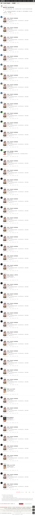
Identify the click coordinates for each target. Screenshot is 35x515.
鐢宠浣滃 (32, 507)
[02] (26, 492)
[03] (29, 492)
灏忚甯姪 (9, 507)
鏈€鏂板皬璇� (4, 513)
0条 (13, 23)
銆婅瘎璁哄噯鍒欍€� (28, 503)
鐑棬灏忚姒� (9, 513)
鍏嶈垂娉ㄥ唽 (13, 503)
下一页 (33, 492)
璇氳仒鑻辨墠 (19, 508)
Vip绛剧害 (23, 507)
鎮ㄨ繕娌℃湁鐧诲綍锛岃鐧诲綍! (5, 503)
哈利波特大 (4, 273)
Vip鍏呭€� (28, 507)
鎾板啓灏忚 (10, 508)
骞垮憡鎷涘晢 (24, 508)
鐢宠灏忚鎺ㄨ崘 (19, 507)
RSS (1, 513)
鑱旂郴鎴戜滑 (14, 508)
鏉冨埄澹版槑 (29, 508)
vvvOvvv (4, 130)
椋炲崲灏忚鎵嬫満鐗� (3, 507)
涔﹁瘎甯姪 (14, 507)
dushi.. (4, 16)
